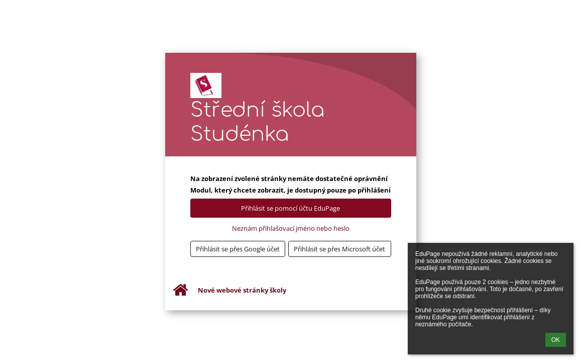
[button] (238, 249)
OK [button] (555, 339)
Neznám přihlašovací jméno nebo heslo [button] (291, 228)
